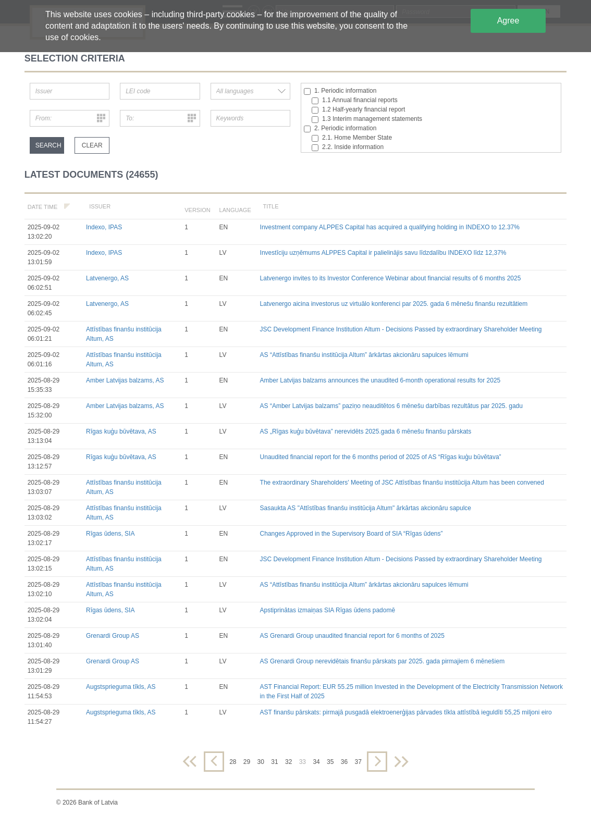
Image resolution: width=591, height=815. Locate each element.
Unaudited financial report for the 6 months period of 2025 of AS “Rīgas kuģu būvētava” (380, 457)
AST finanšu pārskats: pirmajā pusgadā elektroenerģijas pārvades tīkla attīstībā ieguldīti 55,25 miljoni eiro (406, 712)
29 (246, 761)
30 (260, 761)
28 (232, 761)
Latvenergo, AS (107, 278)
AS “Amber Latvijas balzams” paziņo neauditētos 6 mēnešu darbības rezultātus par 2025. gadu (391, 406)
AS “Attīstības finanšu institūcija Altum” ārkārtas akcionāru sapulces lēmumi (364, 355)
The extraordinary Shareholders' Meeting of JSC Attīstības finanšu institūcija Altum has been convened (402, 482)
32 (288, 761)
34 (316, 761)
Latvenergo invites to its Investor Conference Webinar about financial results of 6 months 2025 (390, 278)
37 (357, 761)
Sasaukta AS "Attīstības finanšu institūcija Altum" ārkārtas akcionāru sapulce (365, 508)
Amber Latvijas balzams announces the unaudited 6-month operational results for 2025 (380, 380)
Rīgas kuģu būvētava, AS (121, 431)
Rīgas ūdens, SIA (110, 533)
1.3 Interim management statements (367, 119)
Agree (508, 20)
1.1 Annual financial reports (355, 100)
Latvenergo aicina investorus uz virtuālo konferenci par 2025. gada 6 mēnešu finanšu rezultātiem (394, 303)
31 (274, 761)
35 (330, 761)
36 (344, 761)
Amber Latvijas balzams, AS (125, 380)
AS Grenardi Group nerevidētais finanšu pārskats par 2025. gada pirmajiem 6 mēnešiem (382, 661)
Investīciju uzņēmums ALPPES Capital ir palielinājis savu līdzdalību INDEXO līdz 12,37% (383, 252)
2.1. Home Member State (352, 138)
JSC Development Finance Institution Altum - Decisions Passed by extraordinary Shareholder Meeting (401, 329)
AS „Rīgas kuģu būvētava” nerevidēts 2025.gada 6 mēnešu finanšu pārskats (366, 431)
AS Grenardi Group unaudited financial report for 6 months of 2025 (352, 635)
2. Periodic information (340, 128)
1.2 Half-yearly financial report (358, 110)
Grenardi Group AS (112, 635)
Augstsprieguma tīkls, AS (120, 686)
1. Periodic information (340, 91)
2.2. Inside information (348, 147)
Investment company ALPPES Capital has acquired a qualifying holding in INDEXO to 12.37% (390, 227)
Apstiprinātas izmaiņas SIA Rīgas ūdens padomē (327, 610)
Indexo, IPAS (104, 227)
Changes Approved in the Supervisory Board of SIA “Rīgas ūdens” (351, 533)
